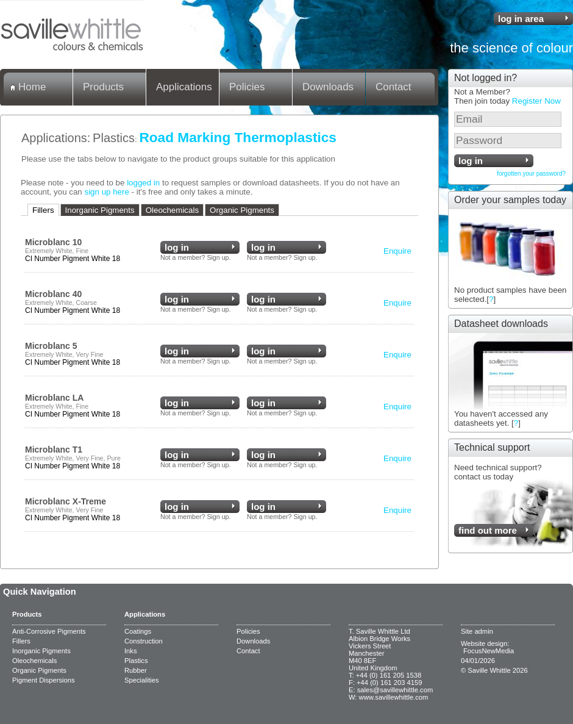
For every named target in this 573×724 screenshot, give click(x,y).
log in (470, 161)
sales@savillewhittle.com (395, 690)
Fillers (43, 210)
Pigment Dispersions (43, 680)
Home (32, 87)
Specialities (141, 680)
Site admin (477, 631)
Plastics (114, 138)
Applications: (55, 138)
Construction (143, 641)
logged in (143, 182)
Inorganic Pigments (100, 210)
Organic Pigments (242, 210)
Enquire (397, 251)
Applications (184, 87)
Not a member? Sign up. (195, 257)
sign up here (106, 191)
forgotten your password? (531, 173)
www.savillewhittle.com (394, 697)
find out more (487, 530)
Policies (247, 87)
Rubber (135, 670)
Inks (130, 650)
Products (103, 87)
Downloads (328, 87)
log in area (521, 18)
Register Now (536, 101)
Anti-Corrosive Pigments (49, 631)
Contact (393, 87)
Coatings (137, 631)
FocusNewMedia (488, 650)
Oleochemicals (172, 210)
